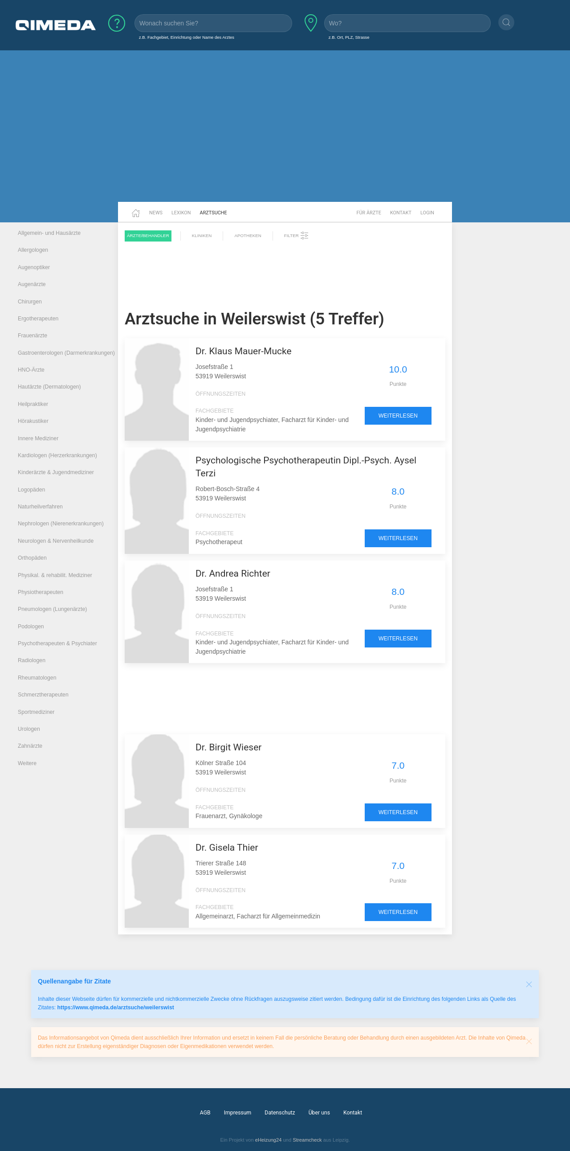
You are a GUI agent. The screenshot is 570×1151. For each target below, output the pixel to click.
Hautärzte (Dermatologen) (49, 387)
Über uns (319, 1113)
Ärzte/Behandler (148, 235)
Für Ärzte (369, 213)
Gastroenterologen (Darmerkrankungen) (66, 353)
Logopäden (31, 490)
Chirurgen (30, 302)
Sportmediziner (36, 712)
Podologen (31, 626)
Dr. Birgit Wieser (228, 747)
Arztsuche (213, 213)
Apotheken (247, 235)
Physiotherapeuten (40, 592)
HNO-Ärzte (31, 370)
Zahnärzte (30, 746)
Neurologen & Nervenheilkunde (56, 541)
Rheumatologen (37, 678)
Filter (296, 235)
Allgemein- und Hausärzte (49, 233)
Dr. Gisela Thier (226, 847)
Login (427, 213)
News (156, 213)
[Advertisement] (285, 132)
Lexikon (181, 213)
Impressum (238, 1113)
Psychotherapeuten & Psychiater (57, 643)
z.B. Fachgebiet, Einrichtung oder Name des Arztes (186, 37)
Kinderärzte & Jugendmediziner (56, 472)
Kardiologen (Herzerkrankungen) (57, 455)
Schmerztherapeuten (43, 695)
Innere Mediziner (38, 438)
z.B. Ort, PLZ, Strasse (349, 37)
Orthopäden (32, 558)
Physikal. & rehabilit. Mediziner (55, 575)
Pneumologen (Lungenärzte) (52, 609)
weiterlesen (398, 416)
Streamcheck (307, 1140)
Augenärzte (32, 284)
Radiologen (31, 660)
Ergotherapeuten (38, 318)
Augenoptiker (34, 267)
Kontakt (400, 213)
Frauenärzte (32, 335)
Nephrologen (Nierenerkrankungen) (61, 523)
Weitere (27, 763)
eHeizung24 (268, 1140)
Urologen (29, 729)
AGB (205, 1113)
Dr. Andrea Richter (232, 573)
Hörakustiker (33, 421)
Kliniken (202, 235)
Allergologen (33, 250)
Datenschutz (280, 1113)
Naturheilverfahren (40, 507)
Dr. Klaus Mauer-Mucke (243, 351)
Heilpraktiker (33, 404)
